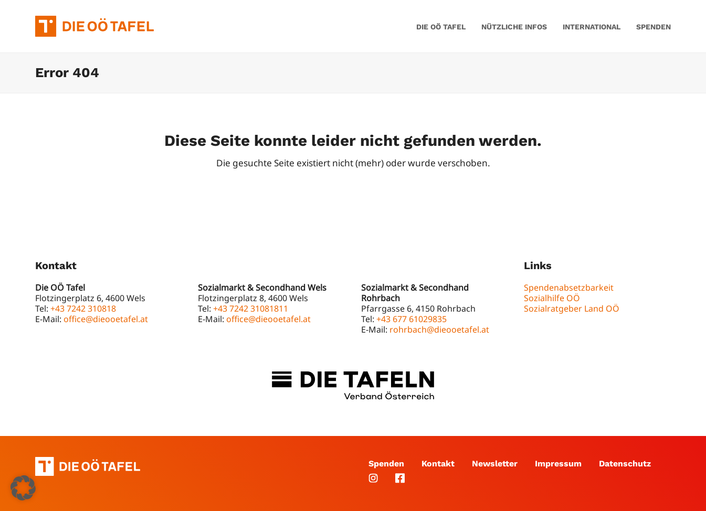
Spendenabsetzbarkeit (569, 287)
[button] (23, 488)
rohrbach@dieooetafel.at (439, 329)
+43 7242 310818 (83, 308)
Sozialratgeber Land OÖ (571, 308)
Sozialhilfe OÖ (552, 298)
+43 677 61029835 (411, 319)
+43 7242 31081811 (250, 308)
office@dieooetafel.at (106, 319)
